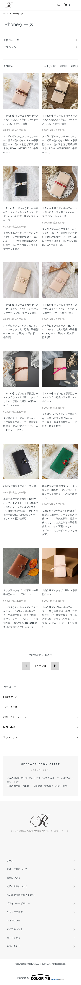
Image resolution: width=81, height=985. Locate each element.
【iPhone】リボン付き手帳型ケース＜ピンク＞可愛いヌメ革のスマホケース (59, 397)
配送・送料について (17, 869)
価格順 (63, 66)
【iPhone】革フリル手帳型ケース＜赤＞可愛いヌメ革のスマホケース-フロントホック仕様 (59, 212)
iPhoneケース (18, 14)
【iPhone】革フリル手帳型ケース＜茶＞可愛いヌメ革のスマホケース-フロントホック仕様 (20, 119)
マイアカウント (15, 929)
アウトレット (10, 737)
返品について (13, 877)
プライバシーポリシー (18, 903)
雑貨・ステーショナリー (16, 717)
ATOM (16, 920)
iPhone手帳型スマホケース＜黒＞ (20, 486)
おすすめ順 (50, 66)
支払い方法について (17, 886)
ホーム (5, 14)
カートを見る (13, 937)
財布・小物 (9, 727)
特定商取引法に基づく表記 (20, 895)
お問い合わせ (13, 946)
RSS (9, 920)
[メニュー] (76, 5)
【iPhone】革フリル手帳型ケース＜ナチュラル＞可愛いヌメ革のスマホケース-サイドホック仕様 (59, 308)
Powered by (40, 977)
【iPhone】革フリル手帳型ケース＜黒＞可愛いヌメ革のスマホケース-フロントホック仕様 (59, 119)
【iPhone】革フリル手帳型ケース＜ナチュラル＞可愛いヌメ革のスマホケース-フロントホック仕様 (20, 308)
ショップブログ (15, 912)
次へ (55, 666)
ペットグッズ (10, 707)
